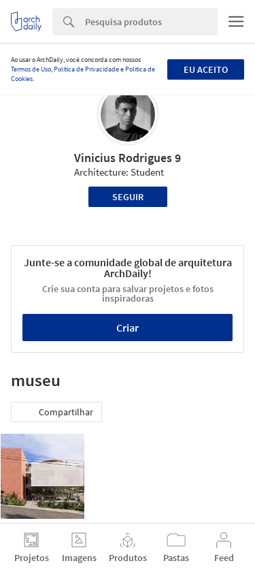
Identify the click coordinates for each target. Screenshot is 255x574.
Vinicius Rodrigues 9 (127, 157)
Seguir (127, 197)
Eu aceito (206, 69)
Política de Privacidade (86, 69)
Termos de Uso (31, 69)
